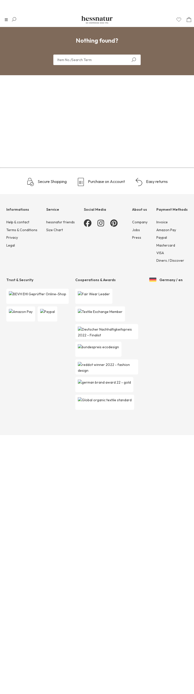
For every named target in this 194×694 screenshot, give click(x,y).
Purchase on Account (101, 643)
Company (140, 683)
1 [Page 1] (95, 563)
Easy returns (151, 643)
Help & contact (17, 683)
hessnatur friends (60, 683)
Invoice (162, 683)
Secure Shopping (47, 643)
